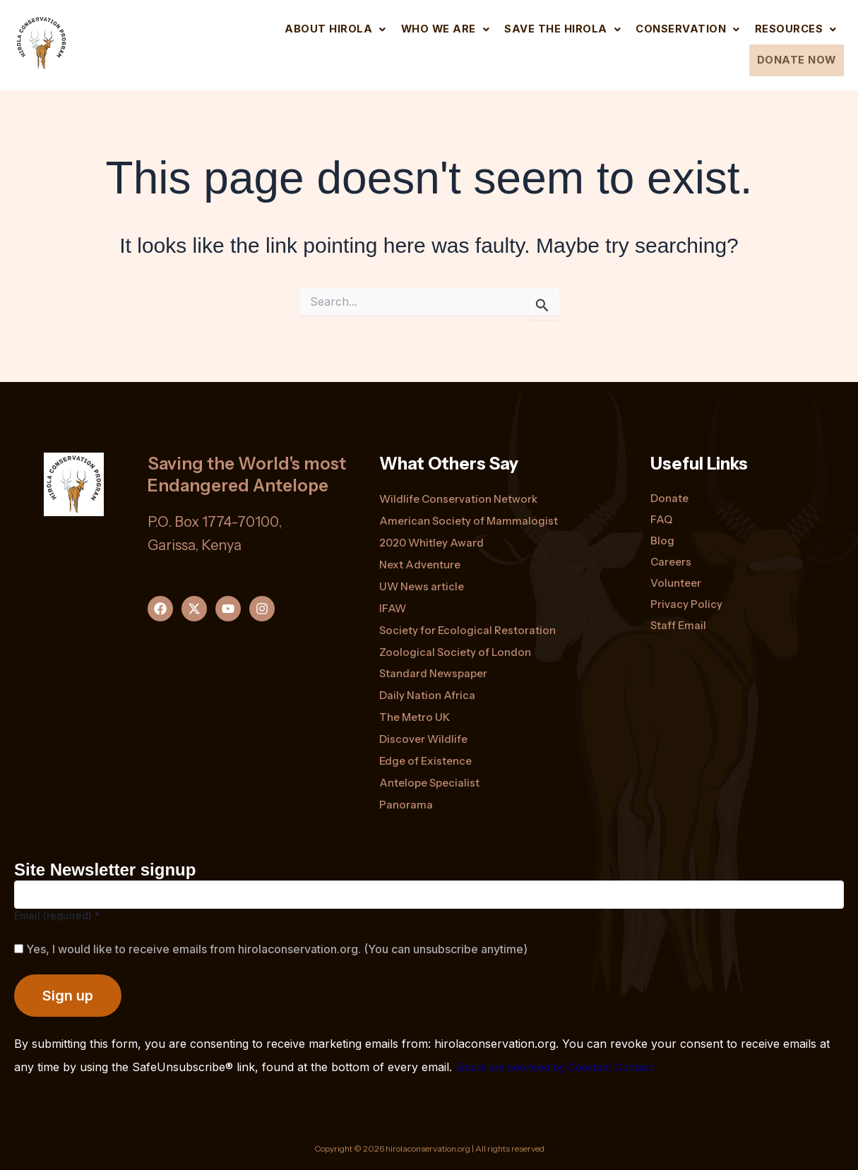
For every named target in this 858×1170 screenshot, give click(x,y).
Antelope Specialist (431, 782)
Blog (662, 532)
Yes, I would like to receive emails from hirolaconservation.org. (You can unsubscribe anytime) (275, 949)
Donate (670, 488)
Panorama (406, 805)
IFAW (393, 602)
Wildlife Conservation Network (461, 489)
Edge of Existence (427, 760)
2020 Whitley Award (433, 534)
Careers (671, 554)
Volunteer (677, 575)
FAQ (662, 510)
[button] (303, 28)
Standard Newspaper (436, 669)
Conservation (677, 28)
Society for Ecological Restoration (469, 624)
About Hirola (302, 28)
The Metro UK (416, 715)
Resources (792, 28)
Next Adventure (421, 556)
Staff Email (679, 619)
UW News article (423, 579)
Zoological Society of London (456, 647)
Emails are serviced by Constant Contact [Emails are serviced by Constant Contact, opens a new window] (563, 1067)
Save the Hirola (544, 28)
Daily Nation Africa (428, 692)
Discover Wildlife (424, 737)
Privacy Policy (686, 597)
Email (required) (57, 915)
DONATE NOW (791, 59)
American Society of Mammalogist (470, 511)
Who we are (418, 28)
